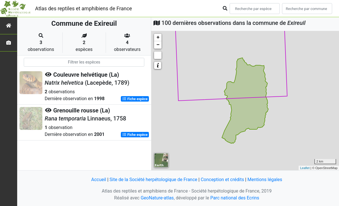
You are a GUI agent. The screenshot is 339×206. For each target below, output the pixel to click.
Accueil (98, 179)
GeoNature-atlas (157, 198)
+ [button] (157, 37)
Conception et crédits (222, 179)
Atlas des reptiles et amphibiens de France (83, 8)
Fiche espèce (135, 99)
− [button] (157, 44)
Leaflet (305, 168)
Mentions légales (264, 179)
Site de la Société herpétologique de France (153, 179)
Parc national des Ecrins (234, 198)
